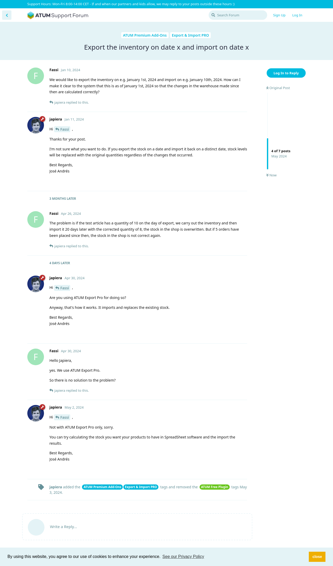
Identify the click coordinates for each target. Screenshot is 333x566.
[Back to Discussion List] (6, 15)
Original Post (278, 87)
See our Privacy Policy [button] (183, 556)
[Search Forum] (238, 15)
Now (271, 175)
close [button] (317, 557)
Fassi (64, 129)
